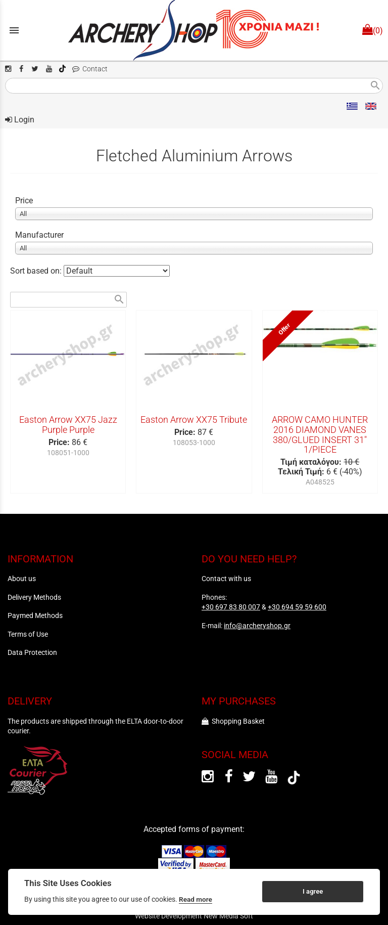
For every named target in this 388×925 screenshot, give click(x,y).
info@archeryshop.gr (257, 626)
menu (14, 30)
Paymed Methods (35, 615)
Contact (90, 69)
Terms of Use (28, 634)
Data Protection (32, 652)
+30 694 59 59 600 (297, 607)
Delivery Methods (34, 597)
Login (19, 119)
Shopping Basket (233, 721)
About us (22, 579)
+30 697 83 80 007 (231, 607)
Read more (195, 899)
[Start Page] (194, 30)
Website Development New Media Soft (194, 916)
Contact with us (226, 579)
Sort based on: (37, 271)
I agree (313, 891)
